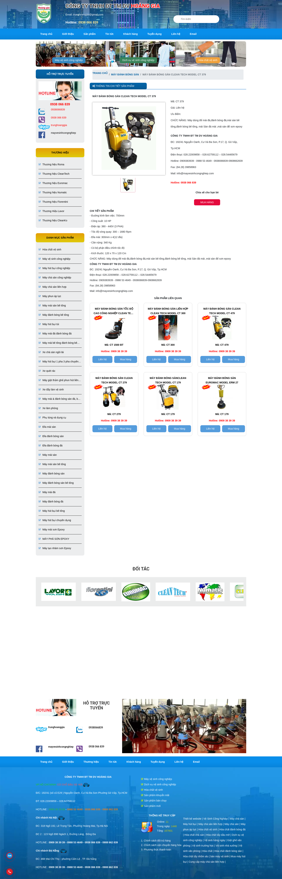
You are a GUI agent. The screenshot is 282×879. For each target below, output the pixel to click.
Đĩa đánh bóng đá (50, 445)
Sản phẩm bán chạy (154, 800)
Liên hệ (175, 33)
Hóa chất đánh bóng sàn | (228, 851)
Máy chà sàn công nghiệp (54, 277)
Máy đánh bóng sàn (51, 473)
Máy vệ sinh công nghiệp (69, 60)
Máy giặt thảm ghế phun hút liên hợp (58, 380)
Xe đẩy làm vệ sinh (51, 389)
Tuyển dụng (154, 33)
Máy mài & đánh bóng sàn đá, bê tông (58, 399)
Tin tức (109, 33)
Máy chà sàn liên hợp (52, 286)
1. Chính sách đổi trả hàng (156, 840)
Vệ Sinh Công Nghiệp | (216, 818)
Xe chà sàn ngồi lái (51, 352)
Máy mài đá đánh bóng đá (55, 333)
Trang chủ (46, 33)
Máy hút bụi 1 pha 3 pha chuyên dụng (58, 361)
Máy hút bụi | (190, 824)
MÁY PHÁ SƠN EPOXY (53, 538)
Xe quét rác (46, 370)
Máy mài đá (46, 492)
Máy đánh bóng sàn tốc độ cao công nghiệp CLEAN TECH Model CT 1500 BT (114, 311)
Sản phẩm (89, 33)
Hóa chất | (208, 851)
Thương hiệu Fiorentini (53, 201)
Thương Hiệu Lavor (51, 211)
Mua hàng (207, 202)
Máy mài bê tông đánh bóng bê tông (57, 343)
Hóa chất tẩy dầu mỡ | (219, 834)
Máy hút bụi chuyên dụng (54, 520)
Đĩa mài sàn (47, 426)
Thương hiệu (91, 761)
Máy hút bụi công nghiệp (54, 268)
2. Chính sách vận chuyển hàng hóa (161, 845)
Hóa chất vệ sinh (208, 60)
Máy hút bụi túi (48, 324)
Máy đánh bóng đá (50, 501)
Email (193, 33)
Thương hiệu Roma (51, 164)
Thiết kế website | (193, 818)
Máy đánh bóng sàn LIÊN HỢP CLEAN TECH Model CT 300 (168, 311)
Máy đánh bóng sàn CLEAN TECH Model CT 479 (222, 311)
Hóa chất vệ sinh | (208, 829)
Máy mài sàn (47, 454)
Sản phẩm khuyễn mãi (155, 795)
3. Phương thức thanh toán (156, 849)
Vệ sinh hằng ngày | (215, 840)
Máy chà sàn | (237, 818)
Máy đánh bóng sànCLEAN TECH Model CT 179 (168, 380)
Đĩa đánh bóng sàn (51, 436)
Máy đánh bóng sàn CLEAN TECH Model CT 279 (114, 380)
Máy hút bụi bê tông (51, 510)
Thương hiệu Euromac (53, 183)
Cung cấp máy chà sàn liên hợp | (207, 861)
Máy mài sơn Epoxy (51, 529)
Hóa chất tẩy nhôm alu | (196, 856)
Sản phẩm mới (151, 806)
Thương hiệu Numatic (52, 192)
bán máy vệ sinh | (220, 856)
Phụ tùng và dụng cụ (52, 417)
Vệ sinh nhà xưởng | (227, 845)
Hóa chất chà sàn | (195, 834)
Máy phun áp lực (49, 296)
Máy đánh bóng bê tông (53, 314)
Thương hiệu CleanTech (53, 173)
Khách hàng (130, 33)
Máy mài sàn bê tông (52, 305)
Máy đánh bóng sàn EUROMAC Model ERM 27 (222, 380)
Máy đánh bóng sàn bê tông (56, 482)
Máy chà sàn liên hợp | (211, 824)
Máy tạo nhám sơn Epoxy (54, 548)
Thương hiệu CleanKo (52, 220)
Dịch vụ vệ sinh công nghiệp (138, 60)
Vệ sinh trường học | (204, 845)
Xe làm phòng (48, 408)
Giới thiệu (68, 33)
